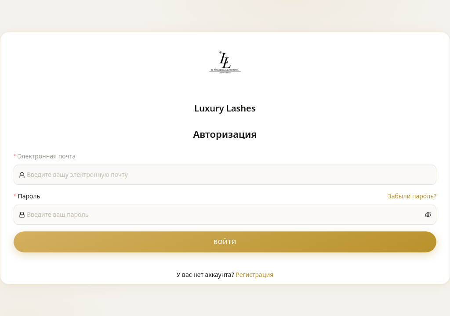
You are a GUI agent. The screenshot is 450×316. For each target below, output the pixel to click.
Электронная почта (47, 156)
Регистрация (254, 274)
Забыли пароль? (412, 196)
